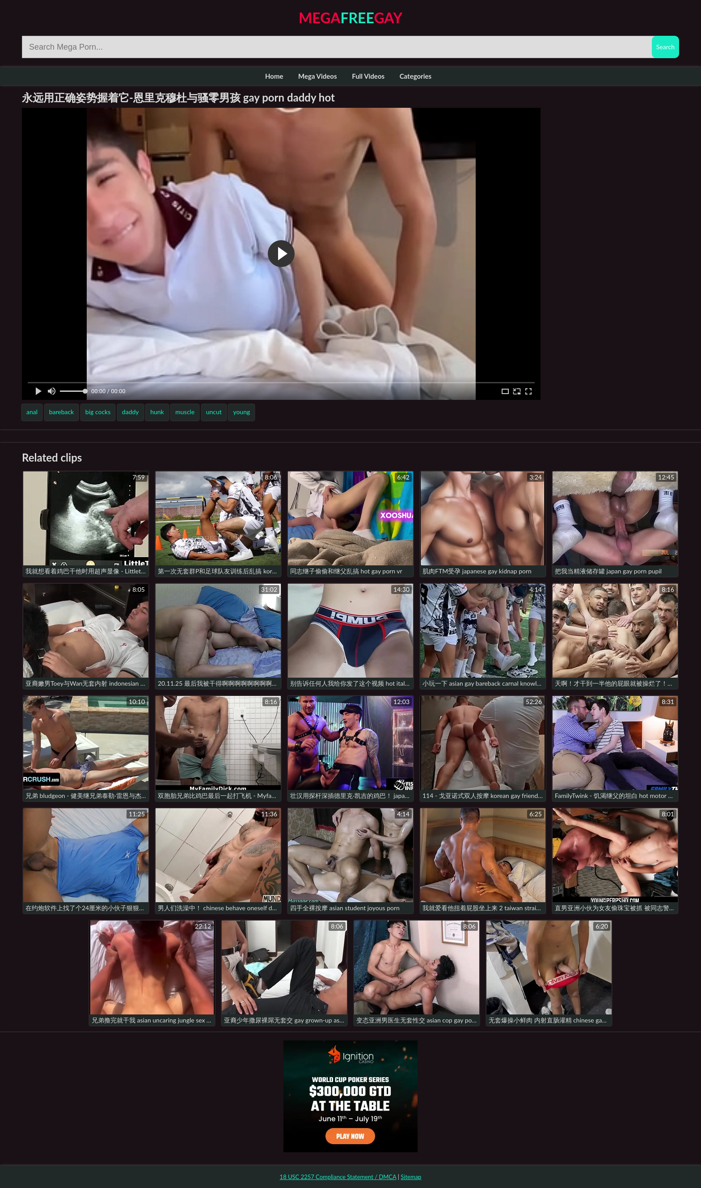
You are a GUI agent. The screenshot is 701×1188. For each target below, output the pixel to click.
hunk (157, 412)
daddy (130, 412)
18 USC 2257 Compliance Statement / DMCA (338, 1176)
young (241, 412)
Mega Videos (317, 76)
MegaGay (350, 17)
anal (32, 412)
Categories (415, 76)
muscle (184, 412)
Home (274, 76)
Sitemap (411, 1176)
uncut (214, 412)
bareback (61, 412)
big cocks (97, 412)
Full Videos (368, 76)
